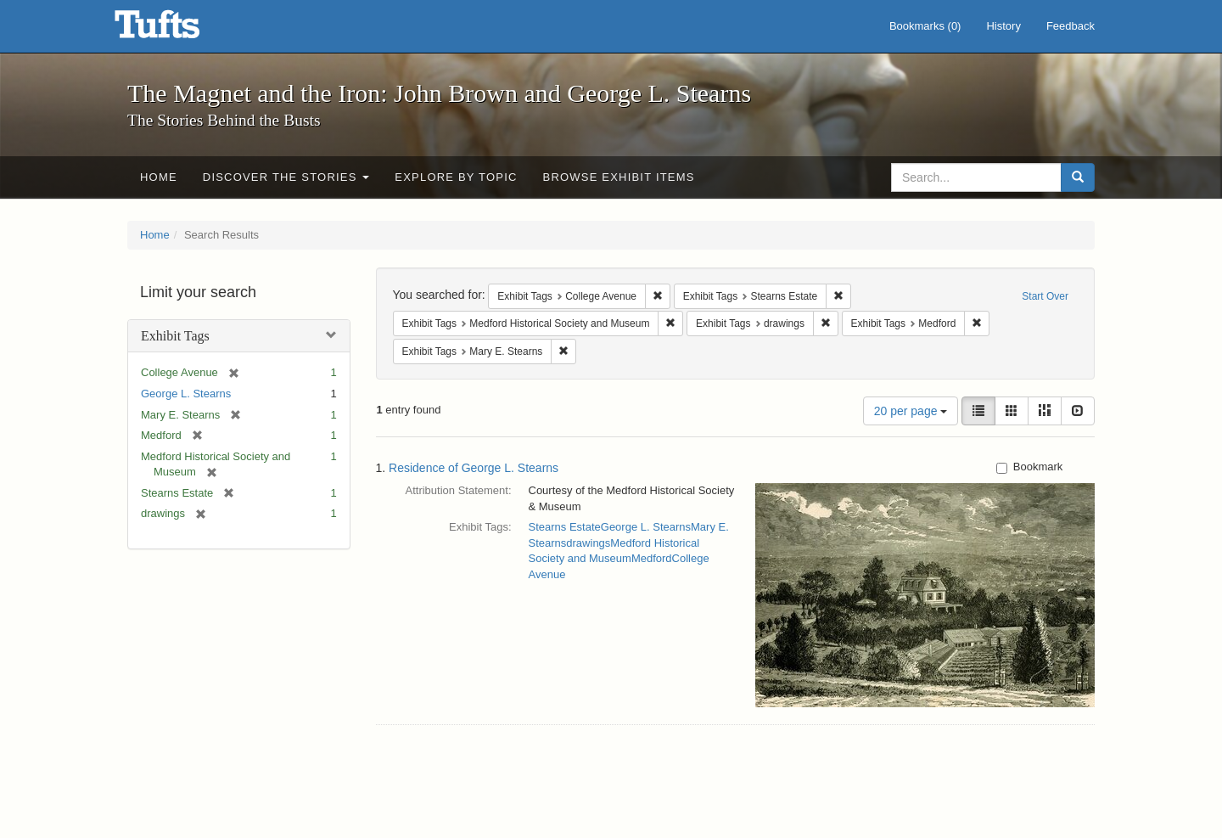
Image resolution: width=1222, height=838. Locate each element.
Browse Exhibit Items (619, 177)
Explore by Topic (456, 177)
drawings (588, 543)
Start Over (1045, 296)
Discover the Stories (286, 177)
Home (158, 177)
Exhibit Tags (175, 336)
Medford (651, 558)
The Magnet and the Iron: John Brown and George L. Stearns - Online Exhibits (178, 29)
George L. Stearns (186, 393)
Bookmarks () (925, 26)
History (1003, 26)
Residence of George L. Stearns (473, 468)
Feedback (1070, 26)
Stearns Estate (565, 526)
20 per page (911, 411)
